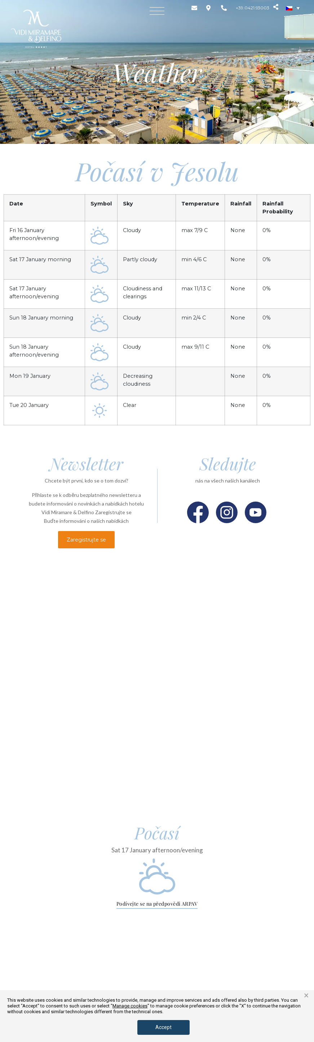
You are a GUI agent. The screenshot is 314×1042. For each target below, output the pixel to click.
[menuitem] (292, 8)
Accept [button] (163, 1027)
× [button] (306, 995)
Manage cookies (129, 1006)
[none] (292, 8)
